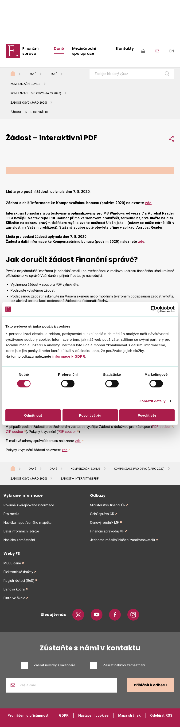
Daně (59, 48)
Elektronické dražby (18, 572)
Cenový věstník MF (104, 522)
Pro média (11, 514)
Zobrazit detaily (152, 401)
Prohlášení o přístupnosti (28, 715)
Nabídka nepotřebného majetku (27, 522)
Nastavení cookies (93, 715)
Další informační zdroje (21, 531)
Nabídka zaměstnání (19, 540)
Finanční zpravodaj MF (107, 531)
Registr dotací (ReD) (19, 580)
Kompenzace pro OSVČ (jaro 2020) (36, 93)
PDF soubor (161, 427)
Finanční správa (30, 51)
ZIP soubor (14, 432)
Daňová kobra (14, 589)
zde (148, 203)
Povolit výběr (90, 415)
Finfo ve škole (14, 598)
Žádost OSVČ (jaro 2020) (29, 102)
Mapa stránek (129, 715)
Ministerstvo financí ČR (107, 505)
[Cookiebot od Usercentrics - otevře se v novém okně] (154, 309)
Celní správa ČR (102, 514)
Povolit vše (147, 415)
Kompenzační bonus (25, 84)
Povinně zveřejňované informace (29, 505)
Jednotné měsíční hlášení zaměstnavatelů (122, 540)
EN (171, 51)
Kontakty (125, 48)
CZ (157, 51)
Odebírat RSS (161, 715)
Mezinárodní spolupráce (84, 51)
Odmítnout (33, 415)
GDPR (64, 715)
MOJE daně (12, 563)
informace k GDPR (68, 356)
